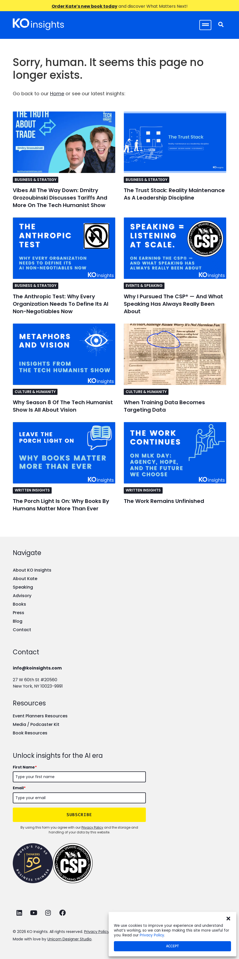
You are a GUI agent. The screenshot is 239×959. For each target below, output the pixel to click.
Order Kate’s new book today (84, 6)
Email (19, 788)
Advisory (22, 596)
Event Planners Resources (40, 716)
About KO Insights (32, 570)
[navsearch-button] (221, 25)
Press (18, 613)
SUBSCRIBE (79, 814)
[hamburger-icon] (205, 25)
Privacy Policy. (97, 931)
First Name (25, 767)
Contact (22, 630)
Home (57, 93)
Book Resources (30, 733)
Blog (17, 621)
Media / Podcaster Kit (36, 724)
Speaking (23, 587)
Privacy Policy (152, 935)
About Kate (25, 579)
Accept (172, 946)
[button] (228, 918)
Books (19, 604)
